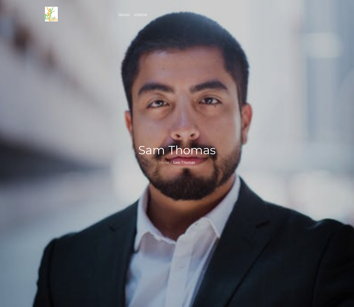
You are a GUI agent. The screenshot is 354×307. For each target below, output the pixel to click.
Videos (140, 15)
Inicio (124, 15)
